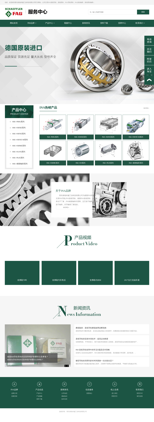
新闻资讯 (86, 23)
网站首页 (14, 23)
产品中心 (50, 23)
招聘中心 (122, 23)
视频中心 (68, 23)
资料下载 (104, 23)
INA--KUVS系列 (17, 152)
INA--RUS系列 (17, 158)
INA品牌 (31, 23)
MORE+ (146, 108)
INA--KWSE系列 (17, 128)
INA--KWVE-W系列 (17, 140)
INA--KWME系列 (17, 146)
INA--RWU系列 (17, 122)
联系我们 (140, 23)
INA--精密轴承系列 (17, 164)
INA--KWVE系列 (17, 134)
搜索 (143, 12)
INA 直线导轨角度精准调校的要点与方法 (24, 357)
